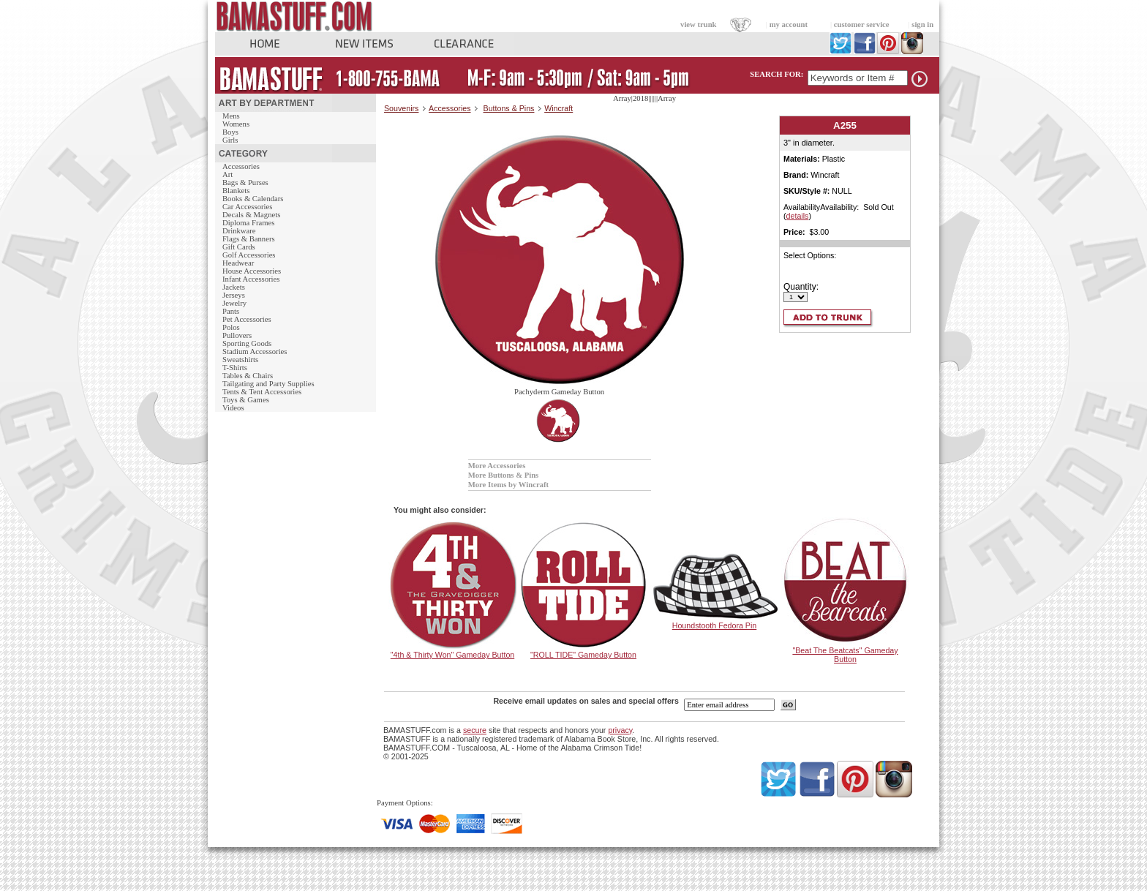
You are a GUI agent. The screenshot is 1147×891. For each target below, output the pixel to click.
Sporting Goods (246, 343)
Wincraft (558, 108)
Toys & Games (245, 400)
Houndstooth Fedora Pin (714, 625)
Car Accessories (247, 207)
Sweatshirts (240, 360)
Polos (231, 327)
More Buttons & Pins (503, 475)
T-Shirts (234, 368)
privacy (620, 730)
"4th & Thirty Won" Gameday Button (452, 654)
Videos (233, 408)
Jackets (233, 287)
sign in (922, 24)
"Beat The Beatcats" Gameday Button (845, 654)
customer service (862, 24)
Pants (230, 311)
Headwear (238, 263)
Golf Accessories (249, 255)
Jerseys (233, 295)
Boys (230, 132)
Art (227, 174)
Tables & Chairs (247, 376)
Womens (235, 124)
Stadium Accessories (254, 351)
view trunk (698, 24)
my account (789, 24)
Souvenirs (401, 108)
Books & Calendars (252, 199)
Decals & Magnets (251, 215)
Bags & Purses (245, 182)
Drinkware (239, 231)
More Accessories (497, 466)
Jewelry (234, 303)
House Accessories (251, 271)
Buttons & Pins (509, 108)
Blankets (235, 191)
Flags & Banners (248, 239)
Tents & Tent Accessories (261, 392)
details (797, 215)
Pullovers (237, 335)
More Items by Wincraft (508, 485)
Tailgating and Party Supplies (268, 384)
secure (474, 730)
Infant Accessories (250, 279)
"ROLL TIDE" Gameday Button (583, 654)
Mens (231, 116)
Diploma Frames (248, 223)
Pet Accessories (246, 319)
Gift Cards (238, 247)
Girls (230, 140)
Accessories (241, 166)
